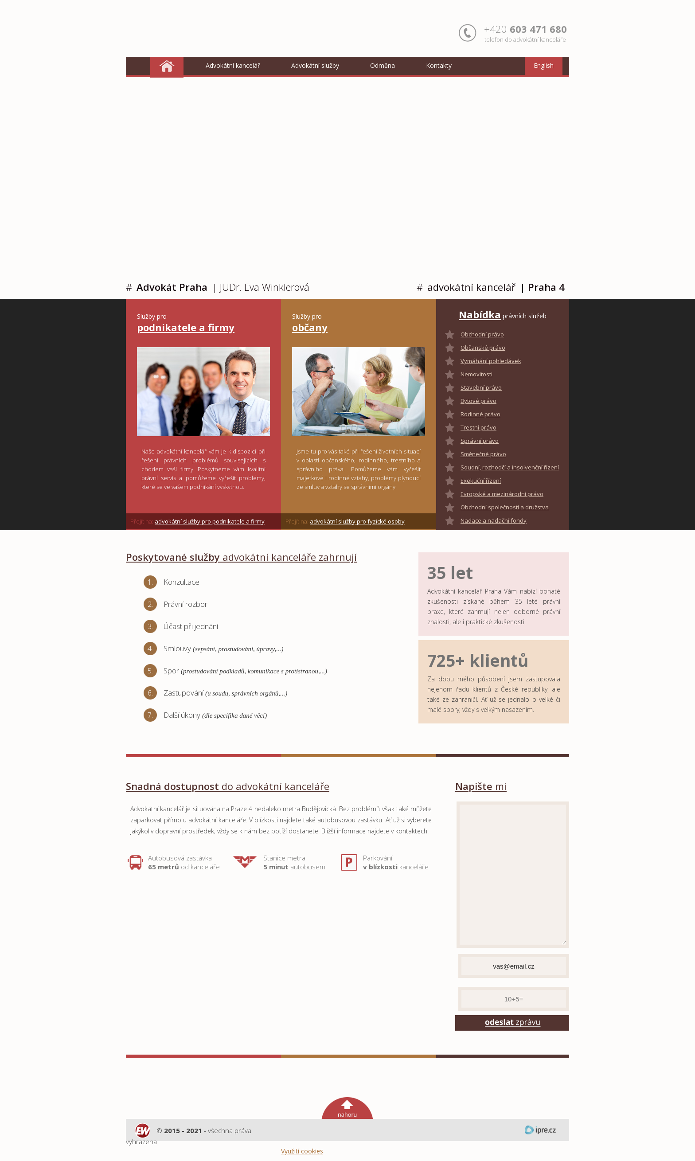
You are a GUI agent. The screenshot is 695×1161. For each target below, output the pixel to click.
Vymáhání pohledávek (491, 361)
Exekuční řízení (481, 481)
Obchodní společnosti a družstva (505, 507)
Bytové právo (478, 401)
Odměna (382, 65)
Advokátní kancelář (233, 65)
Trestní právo (478, 427)
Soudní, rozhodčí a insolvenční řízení (510, 467)
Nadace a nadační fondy (494, 520)
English (544, 65)
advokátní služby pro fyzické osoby (357, 521)
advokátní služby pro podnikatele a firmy (210, 521)
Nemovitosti (476, 374)
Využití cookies (302, 1151)
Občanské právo (483, 348)
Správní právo (480, 441)
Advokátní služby (315, 65)
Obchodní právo (482, 334)
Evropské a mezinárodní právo (502, 494)
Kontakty (439, 65)
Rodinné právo (480, 414)
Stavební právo (481, 387)
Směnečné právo (483, 454)
